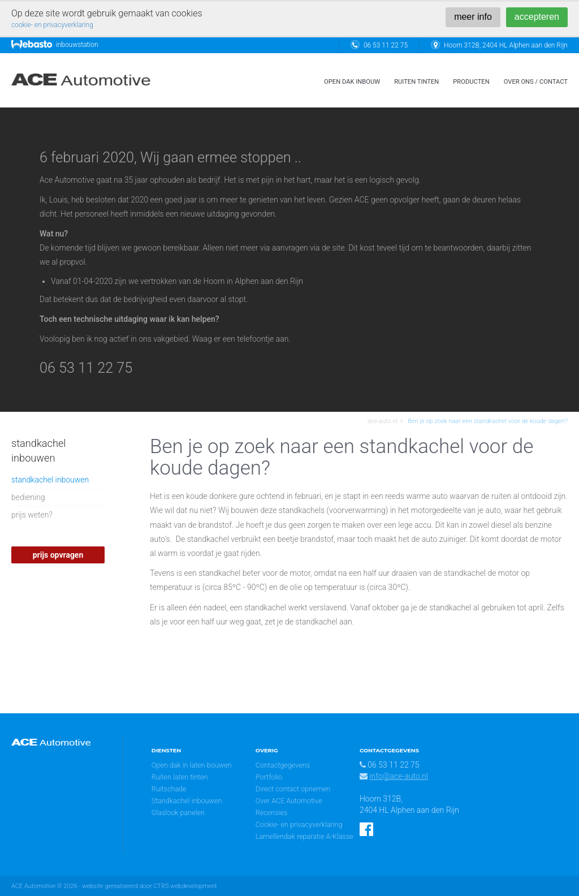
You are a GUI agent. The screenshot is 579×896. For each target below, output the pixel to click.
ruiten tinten (416, 81)
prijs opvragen (58, 554)
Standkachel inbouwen (187, 800)
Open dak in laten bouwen (192, 765)
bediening (28, 497)
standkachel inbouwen (50, 479)
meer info (473, 16)
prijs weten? (32, 514)
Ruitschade (169, 789)
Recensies (272, 812)
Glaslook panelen (178, 812)
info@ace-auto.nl (398, 776)
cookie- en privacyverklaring (52, 25)
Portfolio (269, 777)
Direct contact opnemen (293, 789)
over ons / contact (536, 81)
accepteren (537, 16)
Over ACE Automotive (289, 800)
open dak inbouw (352, 81)
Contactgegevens (283, 765)
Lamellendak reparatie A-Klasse (304, 836)
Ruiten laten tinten (180, 777)
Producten (471, 81)
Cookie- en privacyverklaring (299, 824)
